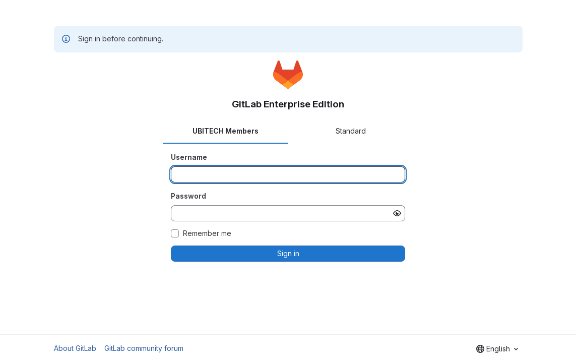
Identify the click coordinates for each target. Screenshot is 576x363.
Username (189, 157)
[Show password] (397, 213)
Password (188, 196)
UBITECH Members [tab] (226, 131)
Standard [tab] (351, 131)
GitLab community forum (143, 348)
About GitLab (75, 348)
